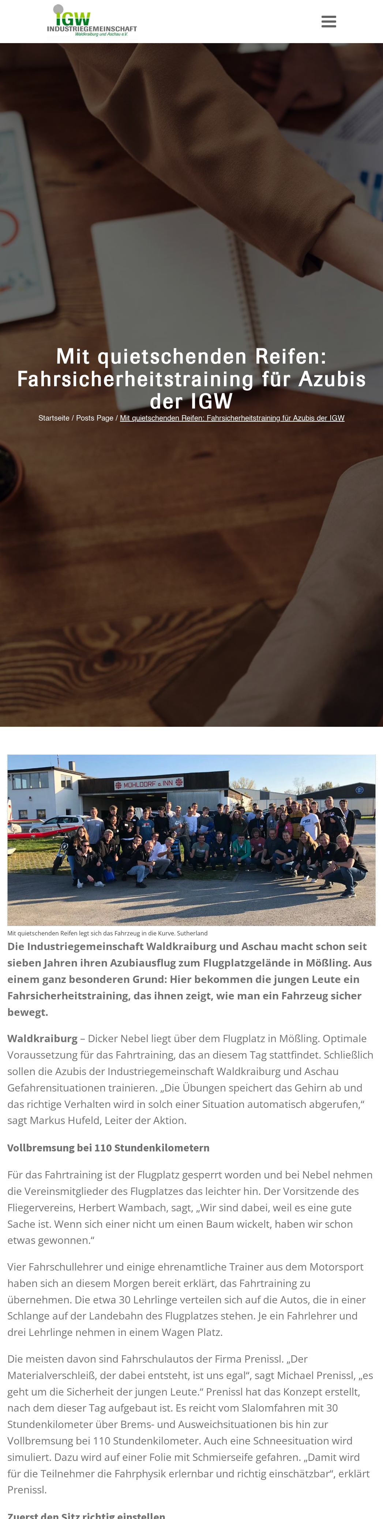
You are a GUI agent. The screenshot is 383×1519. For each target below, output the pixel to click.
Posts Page (94, 418)
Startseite (54, 418)
